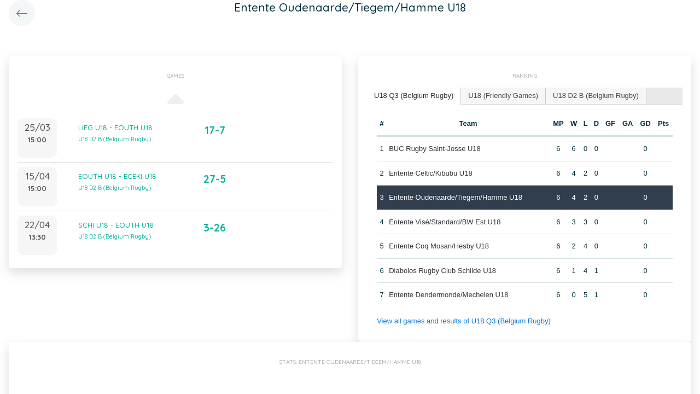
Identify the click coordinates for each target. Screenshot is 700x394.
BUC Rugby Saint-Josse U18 (435, 148)
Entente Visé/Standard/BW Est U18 (444, 222)
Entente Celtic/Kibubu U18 (430, 173)
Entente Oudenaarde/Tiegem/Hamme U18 (455, 197)
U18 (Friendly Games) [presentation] (503, 95)
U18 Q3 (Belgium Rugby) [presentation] (413, 95)
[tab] (414, 96)
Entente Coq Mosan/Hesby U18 (439, 246)
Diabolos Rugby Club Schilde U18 (442, 270)
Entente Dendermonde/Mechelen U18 (448, 295)
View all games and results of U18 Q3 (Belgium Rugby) (464, 321)
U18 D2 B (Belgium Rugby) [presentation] (596, 95)
